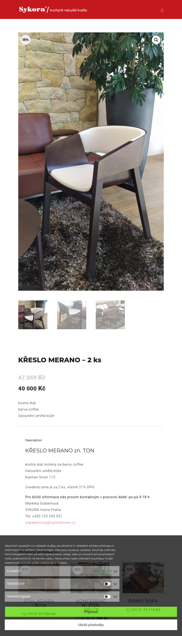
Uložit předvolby (91, 625)
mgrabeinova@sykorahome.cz (50, 522)
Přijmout (91, 612)
